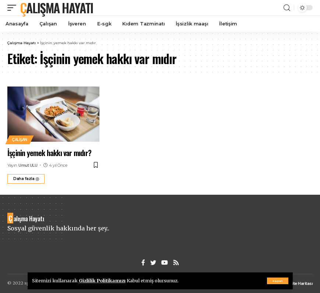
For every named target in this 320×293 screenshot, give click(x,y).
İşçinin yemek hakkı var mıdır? (49, 152)
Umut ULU (27, 165)
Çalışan (19, 139)
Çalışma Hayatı (56, 7)
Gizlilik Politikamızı (102, 280)
